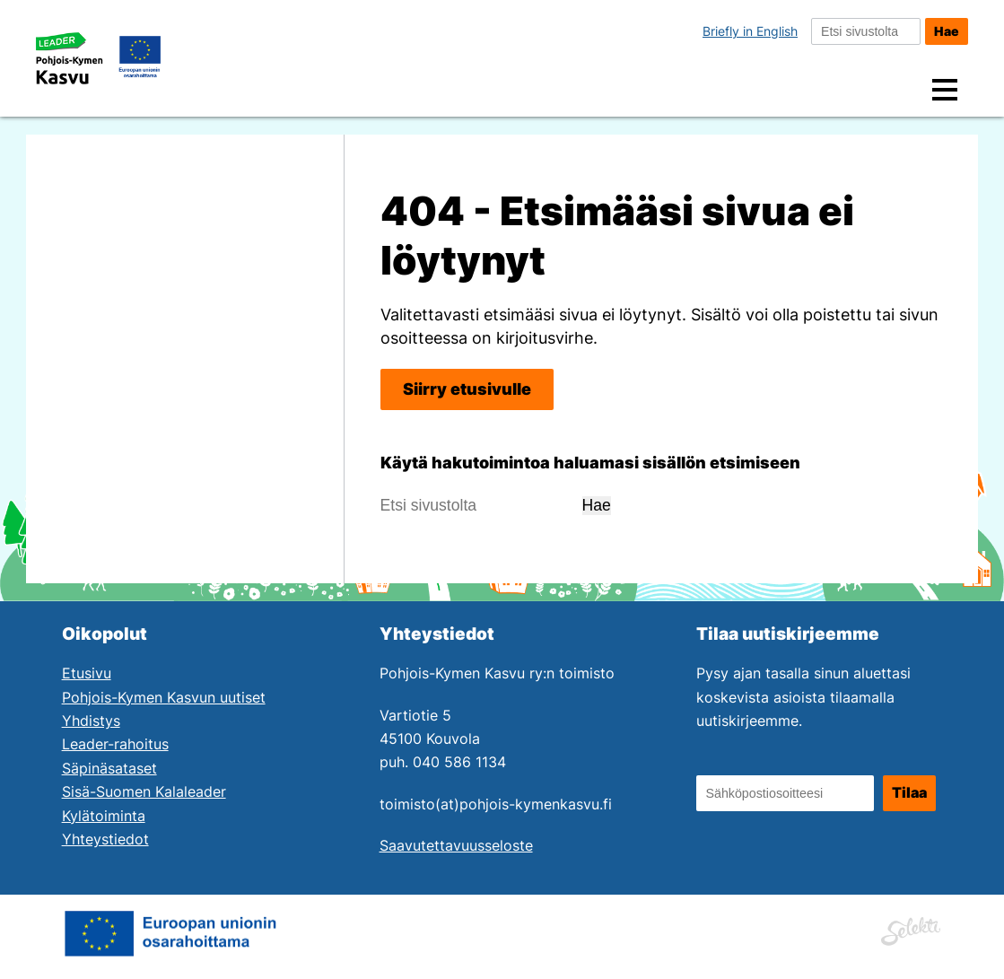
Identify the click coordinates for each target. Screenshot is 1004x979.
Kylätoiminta (103, 816)
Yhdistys (91, 721)
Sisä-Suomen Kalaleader (144, 791)
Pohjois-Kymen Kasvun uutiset (164, 697)
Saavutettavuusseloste (456, 845)
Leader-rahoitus (115, 744)
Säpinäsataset (109, 768)
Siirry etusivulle (467, 389)
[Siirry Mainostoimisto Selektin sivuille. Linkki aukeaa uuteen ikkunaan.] (910, 928)
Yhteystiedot (105, 839)
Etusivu (86, 673)
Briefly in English (750, 31)
